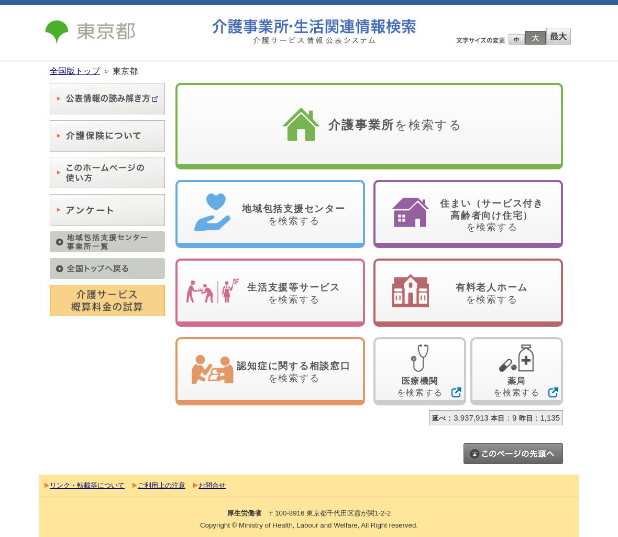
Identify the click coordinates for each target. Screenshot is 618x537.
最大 (558, 36)
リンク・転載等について (87, 485)
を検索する (395, 125)
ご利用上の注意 (161, 485)
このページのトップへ (513, 453)
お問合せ (212, 485)
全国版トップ (75, 71)
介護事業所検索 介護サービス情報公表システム (314, 31)
